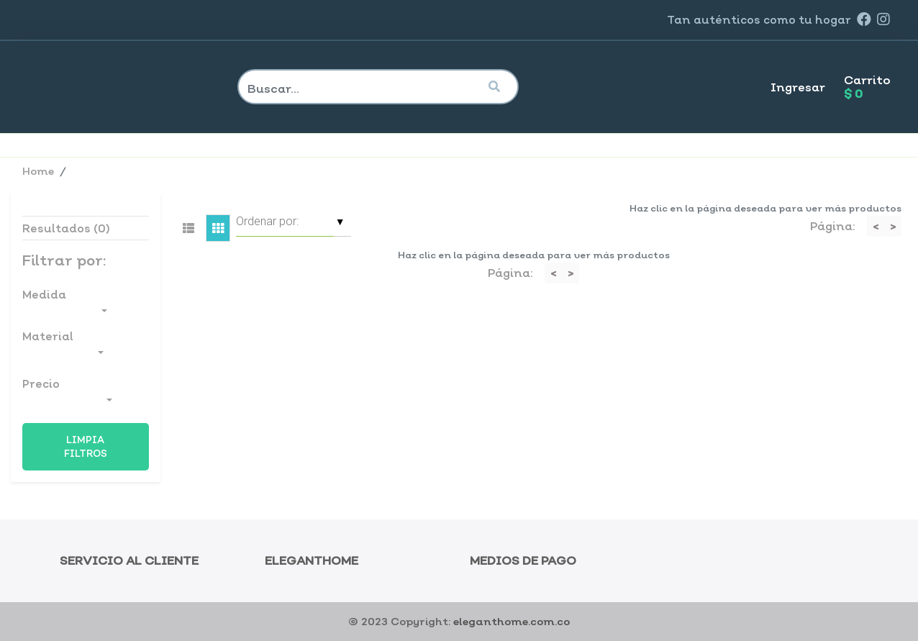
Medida (64, 302)
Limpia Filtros (85, 446)
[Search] (359, 88)
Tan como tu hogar (759, 19)
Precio (67, 391)
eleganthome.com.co (511, 621)
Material (63, 344)
